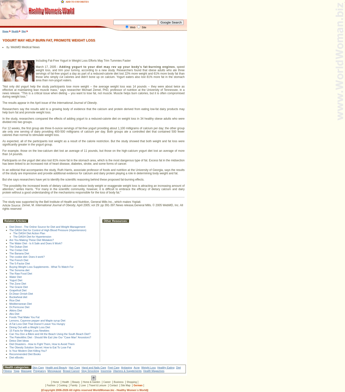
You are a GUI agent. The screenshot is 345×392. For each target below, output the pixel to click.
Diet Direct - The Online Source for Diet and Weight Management (47, 226)
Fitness (7, 370)
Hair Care (74, 367)
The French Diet (18, 260)
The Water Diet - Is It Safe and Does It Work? (35, 243)
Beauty (76, 382)
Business (119, 382)
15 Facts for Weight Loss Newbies (29, 330)
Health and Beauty (56, 367)
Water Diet (15, 276)
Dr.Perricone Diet (19, 307)
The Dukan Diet (18, 246)
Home (5, 31)
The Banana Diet (19, 253)
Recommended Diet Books (25, 354)
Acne (137, 367)
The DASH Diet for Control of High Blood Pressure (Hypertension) (47, 230)
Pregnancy (39, 370)
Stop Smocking (90, 370)
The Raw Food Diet (20, 273)
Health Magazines (153, 370)
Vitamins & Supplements (127, 370)
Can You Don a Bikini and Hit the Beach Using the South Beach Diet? (49, 334)
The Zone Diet (17, 283)
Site (144, 27)
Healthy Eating (166, 367)
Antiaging (126, 367)
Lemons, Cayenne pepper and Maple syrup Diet (37, 320)
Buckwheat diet (18, 297)
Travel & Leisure (97, 385)
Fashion (51, 385)
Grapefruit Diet (18, 290)
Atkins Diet (15, 310)
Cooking (62, 385)
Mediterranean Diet (20, 303)
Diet (24, 31)
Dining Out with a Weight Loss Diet (29, 327)
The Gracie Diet (18, 287)
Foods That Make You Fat (24, 317)
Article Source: (12, 205)
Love (83, 385)
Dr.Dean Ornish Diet (21, 293)
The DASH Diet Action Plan (29, 233)
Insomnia (106, 370)
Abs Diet (14, 313)
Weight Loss (148, 367)
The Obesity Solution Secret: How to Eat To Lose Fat (40, 347)
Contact (114, 385)
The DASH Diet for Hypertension (32, 236)
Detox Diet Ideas (19, 340)
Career (107, 382)
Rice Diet (14, 300)
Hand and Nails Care (94, 367)
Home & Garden (91, 382)
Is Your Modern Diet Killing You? (28, 350)
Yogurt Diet (15, 280)
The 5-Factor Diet (19, 263)
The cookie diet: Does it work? (27, 256)
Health (15, 31)
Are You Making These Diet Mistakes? (31, 240)
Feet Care (113, 367)
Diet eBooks (16, 357)
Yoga (16, 370)
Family (73, 385)
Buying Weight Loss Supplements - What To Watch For (41, 266)
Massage (26, 370)
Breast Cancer (71, 370)
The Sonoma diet (19, 270)
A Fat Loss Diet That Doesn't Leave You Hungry (37, 323)
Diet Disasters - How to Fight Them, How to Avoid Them (42, 344)
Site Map (125, 385)
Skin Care (38, 367)
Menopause (54, 370)
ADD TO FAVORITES (77, 1)
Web (132, 27)
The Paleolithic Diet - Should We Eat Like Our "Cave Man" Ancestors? (50, 337)
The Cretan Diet (18, 250)
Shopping (132, 382)
